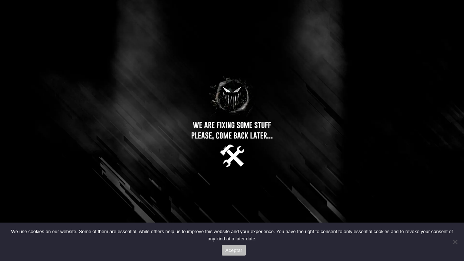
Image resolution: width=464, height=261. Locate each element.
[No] (455, 241)
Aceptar (234, 250)
